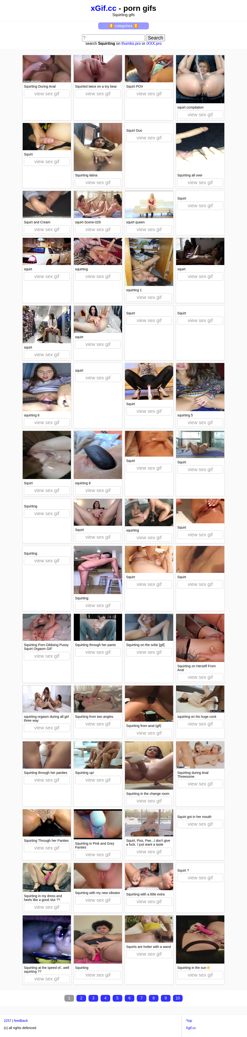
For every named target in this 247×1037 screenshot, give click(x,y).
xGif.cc (104, 8)
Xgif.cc (191, 1028)
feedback (21, 1021)
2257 (7, 1021)
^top (189, 1021)
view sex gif (46, 93)
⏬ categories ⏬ (123, 26)
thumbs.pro (131, 43)
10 (178, 998)
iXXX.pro (154, 43)
